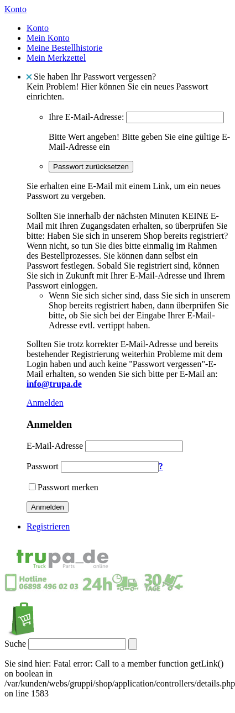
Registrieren (48, 526)
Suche (15, 643)
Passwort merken (68, 487)
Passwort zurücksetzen (91, 166)
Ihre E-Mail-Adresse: (86, 117)
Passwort (43, 466)
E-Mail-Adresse (55, 445)
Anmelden (45, 402)
